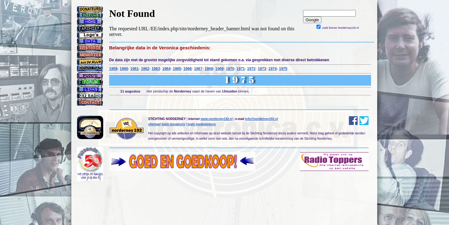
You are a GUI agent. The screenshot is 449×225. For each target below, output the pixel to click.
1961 (134, 69)
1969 (219, 69)
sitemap (154, 124)
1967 (198, 69)
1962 (145, 69)
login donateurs (173, 124)
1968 (209, 69)
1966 (187, 69)
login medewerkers (201, 124)
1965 (177, 69)
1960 (124, 69)
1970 (230, 69)
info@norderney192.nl (261, 119)
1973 (262, 69)
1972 (251, 69)
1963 (156, 69)
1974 (272, 69)
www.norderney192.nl (216, 119)
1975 (283, 69)
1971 (241, 69)
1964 (166, 69)
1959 (113, 69)
